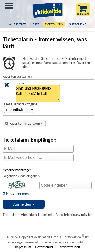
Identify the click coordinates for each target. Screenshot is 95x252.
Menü (9, 5)
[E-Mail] (38, 149)
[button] (24, 123)
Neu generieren (17, 191)
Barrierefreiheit (68, 247)
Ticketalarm (54, 24)
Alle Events (17, 24)
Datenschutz (44, 247)
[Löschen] (6, 86)
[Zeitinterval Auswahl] (19, 109)
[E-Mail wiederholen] (38, 157)
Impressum (23, 247)
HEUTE (34, 24)
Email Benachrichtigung (20, 104)
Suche (20, 83)
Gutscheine (77, 24)
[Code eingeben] (65, 185)
